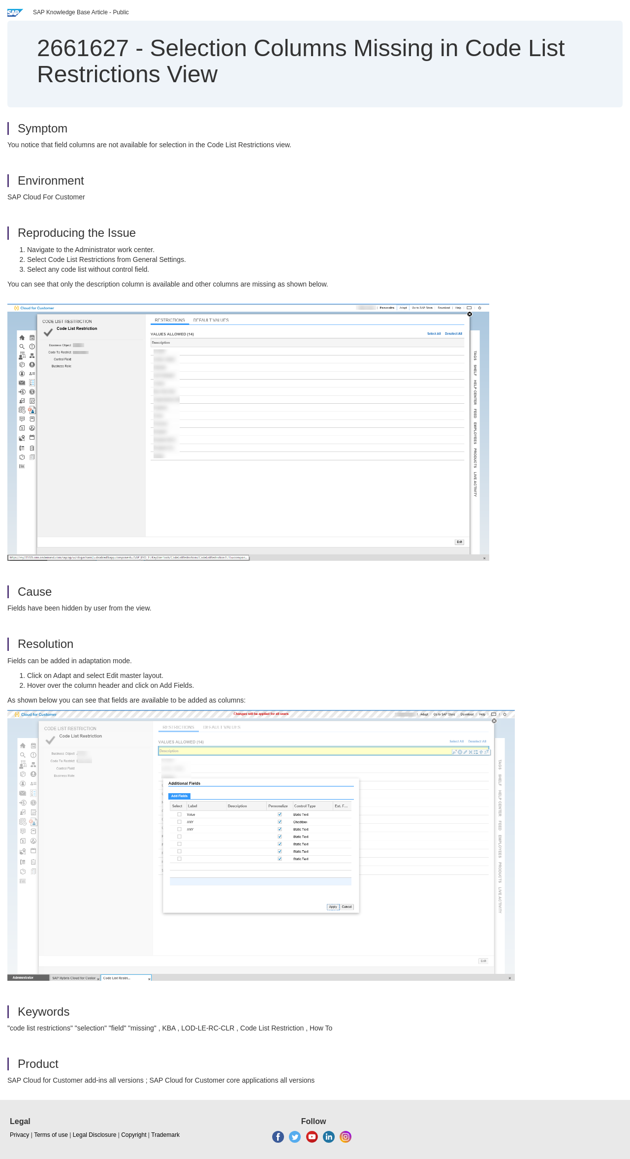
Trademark (165, 1134)
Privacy (19, 1134)
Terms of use (51, 1134)
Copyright (133, 1134)
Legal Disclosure (95, 1134)
